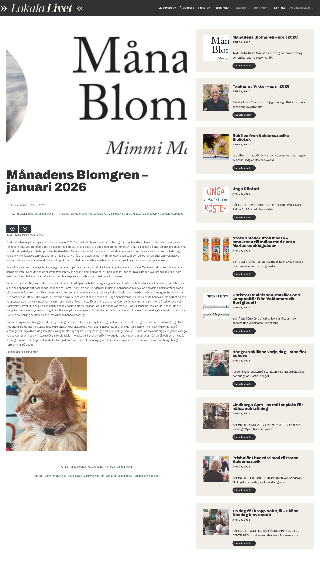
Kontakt (279, 8)
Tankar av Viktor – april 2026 (261, 86)
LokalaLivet (100, 213)
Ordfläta (135, 213)
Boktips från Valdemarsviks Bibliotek (260, 138)
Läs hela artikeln (242, 65)
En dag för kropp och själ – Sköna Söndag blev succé (265, 513)
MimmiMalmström (118, 213)
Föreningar (221, 8)
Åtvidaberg (187, 8)
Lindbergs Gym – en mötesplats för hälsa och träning (267, 407)
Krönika (87, 213)
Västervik (204, 8)
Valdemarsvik (167, 8)
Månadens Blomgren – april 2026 (265, 37)
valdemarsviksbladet (170, 213)
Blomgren (76, 213)
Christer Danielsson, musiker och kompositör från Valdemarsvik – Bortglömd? (266, 299)
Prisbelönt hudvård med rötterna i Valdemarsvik (266, 460)
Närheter (31, 213)
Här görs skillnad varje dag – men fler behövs (269, 354)
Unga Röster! (245, 189)
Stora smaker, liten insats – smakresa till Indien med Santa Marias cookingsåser (263, 242)
